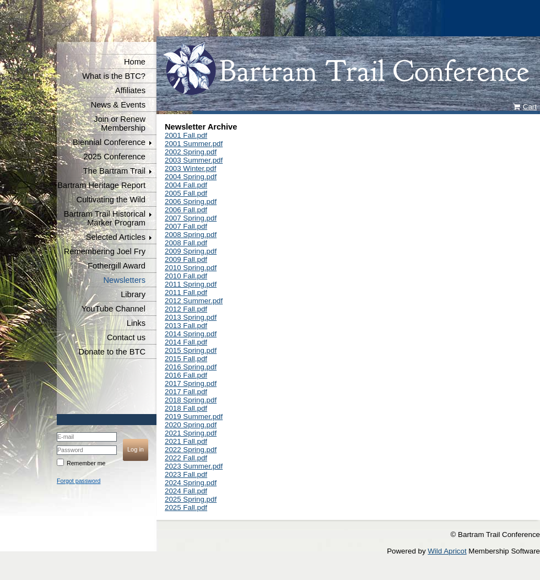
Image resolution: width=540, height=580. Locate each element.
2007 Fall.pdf (186, 226)
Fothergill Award (116, 265)
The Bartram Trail (114, 171)
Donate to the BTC (112, 351)
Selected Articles (115, 237)
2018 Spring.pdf (191, 400)
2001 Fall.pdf (186, 135)
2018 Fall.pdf (186, 408)
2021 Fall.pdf (186, 441)
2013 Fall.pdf (186, 325)
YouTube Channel (113, 308)
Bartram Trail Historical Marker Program (104, 218)
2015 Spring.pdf (191, 350)
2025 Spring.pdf (191, 499)
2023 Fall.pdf (186, 474)
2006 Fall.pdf (186, 210)
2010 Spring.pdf (191, 268)
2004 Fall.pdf (186, 185)
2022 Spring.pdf (191, 449)
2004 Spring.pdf (191, 177)
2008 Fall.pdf (186, 243)
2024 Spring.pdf (191, 483)
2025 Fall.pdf (186, 507)
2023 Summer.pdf (194, 466)
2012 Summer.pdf (194, 301)
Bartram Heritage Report (101, 185)
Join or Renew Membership (119, 123)
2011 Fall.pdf (186, 292)
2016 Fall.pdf (186, 375)
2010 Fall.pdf (186, 276)
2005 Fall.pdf (186, 193)
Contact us (126, 337)
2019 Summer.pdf (194, 416)
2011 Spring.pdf (191, 284)
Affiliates (130, 90)
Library (133, 294)
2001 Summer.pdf (194, 143)
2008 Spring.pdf (191, 234)
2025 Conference (114, 156)
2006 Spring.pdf (191, 201)
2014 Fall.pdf (186, 342)
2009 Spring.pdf (191, 251)
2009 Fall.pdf (186, 259)
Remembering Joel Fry (104, 251)
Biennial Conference (109, 142)
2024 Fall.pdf (186, 491)
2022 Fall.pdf (186, 458)
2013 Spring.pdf (191, 317)
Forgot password (78, 480)
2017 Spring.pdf (191, 383)
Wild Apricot (447, 551)
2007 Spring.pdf (191, 218)
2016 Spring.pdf (191, 367)
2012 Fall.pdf (186, 309)
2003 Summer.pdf (194, 160)
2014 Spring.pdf (191, 334)
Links (136, 323)
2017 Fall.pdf (186, 392)
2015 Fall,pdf (186, 359)
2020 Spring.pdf (191, 425)
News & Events (118, 104)
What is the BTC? (113, 76)
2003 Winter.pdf (190, 168)
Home (134, 61)
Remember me (86, 463)
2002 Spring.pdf (191, 152)
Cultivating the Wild (111, 199)
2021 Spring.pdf (191, 433)
